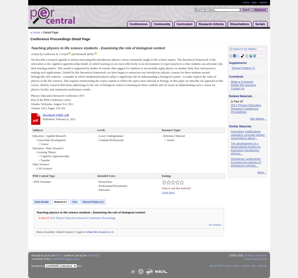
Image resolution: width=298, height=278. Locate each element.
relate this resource (97, 232)
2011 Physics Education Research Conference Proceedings (82, 218)
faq (253, 265)
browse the (38, 266)
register (263, 2)
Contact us (237, 88)
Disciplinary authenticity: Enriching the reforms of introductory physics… (246, 162)
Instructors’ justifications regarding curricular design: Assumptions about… (248, 135)
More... (261, 172)
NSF (90, 255)
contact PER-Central (254, 259)
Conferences (139, 24)
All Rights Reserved (255, 255)
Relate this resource (243, 85)
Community (162, 24)
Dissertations (239, 24)
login (254, 2)
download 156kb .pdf (56, 115)
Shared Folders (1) (92, 201)
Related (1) (60, 201)
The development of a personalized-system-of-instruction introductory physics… (246, 149)
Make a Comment (242, 81)
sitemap (261, 265)
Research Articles (211, 24)
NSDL (96, 255)
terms (236, 265)
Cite (74, 201)
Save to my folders (243, 49)
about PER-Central (220, 265)
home (246, 2)
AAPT (59, 255)
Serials (260, 24)
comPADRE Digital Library (65, 259)
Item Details (42, 201)
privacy (245, 265)
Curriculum (185, 24)
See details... (216, 224)
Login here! (168, 192)
